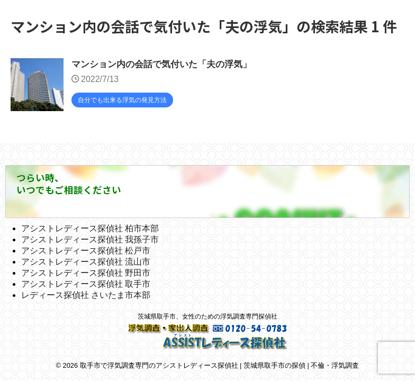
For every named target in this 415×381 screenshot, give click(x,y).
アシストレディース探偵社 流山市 (85, 261)
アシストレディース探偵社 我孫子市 (90, 239)
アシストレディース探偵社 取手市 (85, 283)
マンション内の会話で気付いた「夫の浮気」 (166, 65)
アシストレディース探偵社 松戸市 (85, 250)
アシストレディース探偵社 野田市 (85, 272)
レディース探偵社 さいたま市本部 (85, 295)
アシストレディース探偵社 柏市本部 (90, 228)
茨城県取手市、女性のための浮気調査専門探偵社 (207, 316)
